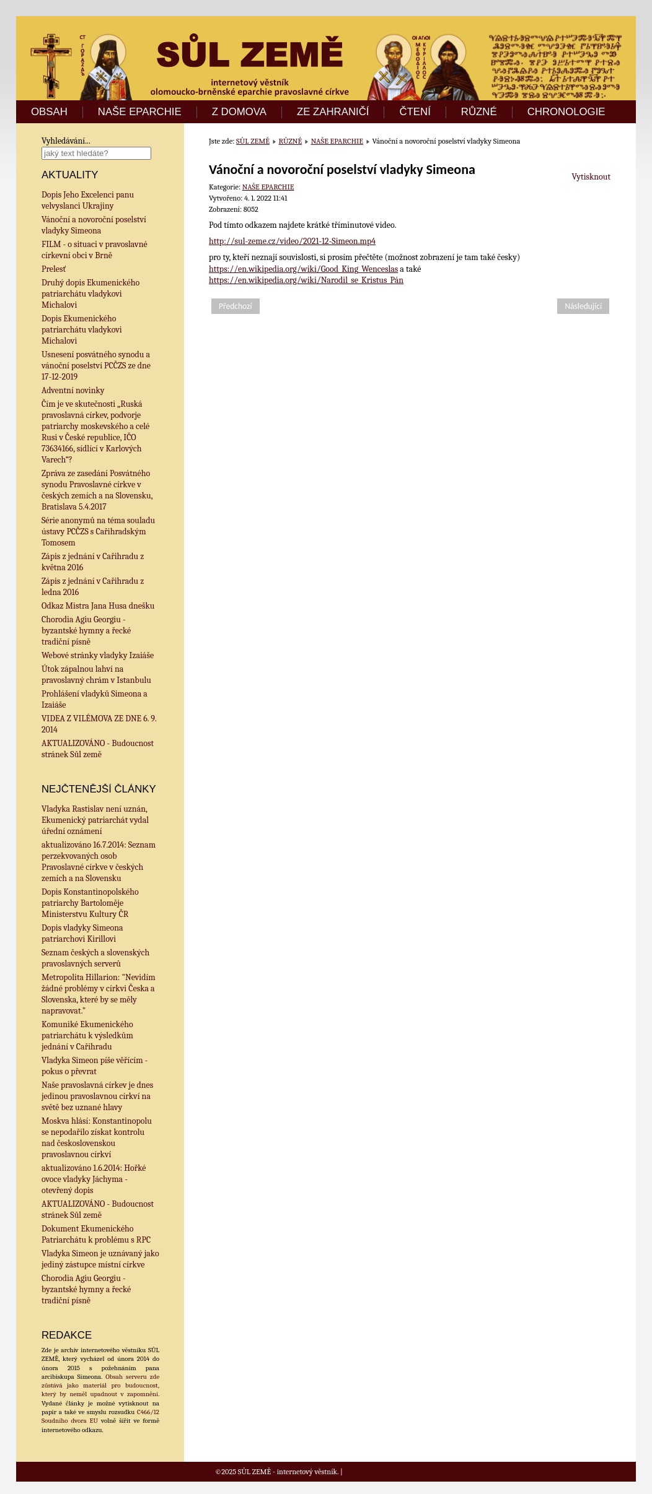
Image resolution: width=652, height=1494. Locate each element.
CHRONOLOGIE (566, 112)
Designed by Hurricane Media (391, 1471)
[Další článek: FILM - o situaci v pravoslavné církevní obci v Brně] (583, 306)
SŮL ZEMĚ (253, 141)
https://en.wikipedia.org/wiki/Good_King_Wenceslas (303, 269)
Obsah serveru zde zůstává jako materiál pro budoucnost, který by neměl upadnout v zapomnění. (100, 1386)
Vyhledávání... (66, 141)
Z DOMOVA (239, 112)
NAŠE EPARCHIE (140, 112)
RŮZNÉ (479, 112)
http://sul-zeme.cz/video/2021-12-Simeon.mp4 (292, 241)
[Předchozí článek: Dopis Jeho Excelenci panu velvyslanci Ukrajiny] (235, 306)
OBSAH (49, 112)
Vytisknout (591, 177)
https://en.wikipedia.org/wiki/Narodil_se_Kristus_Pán (306, 280)
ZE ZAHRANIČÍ (333, 112)
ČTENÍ (414, 112)
